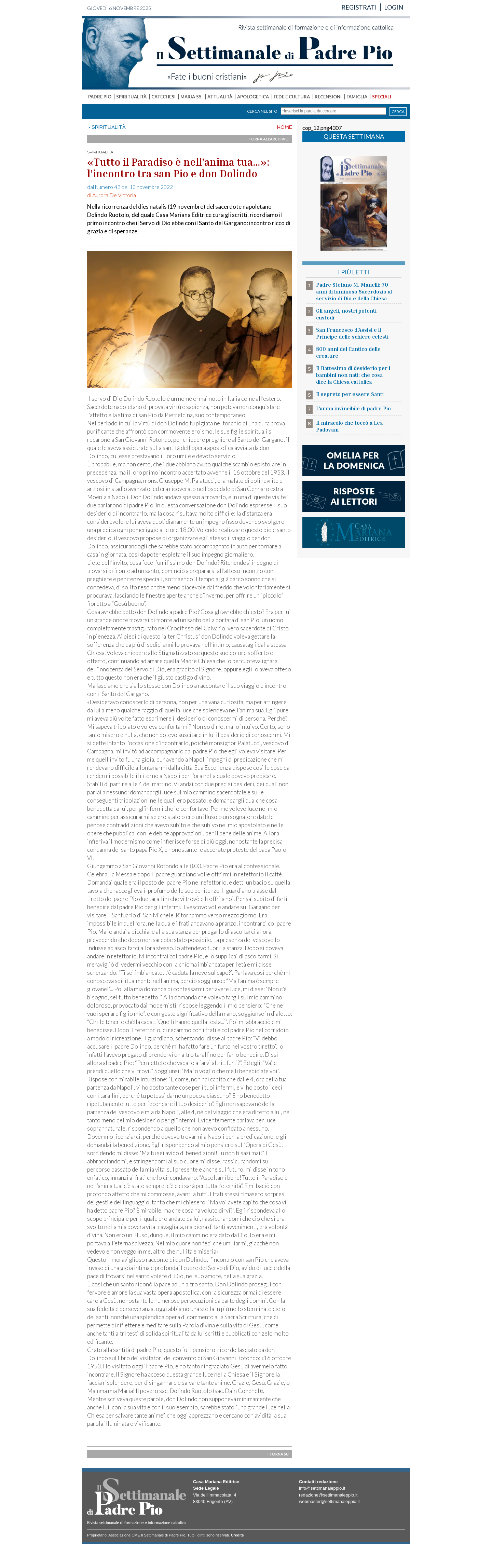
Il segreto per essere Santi (350, 394)
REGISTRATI (359, 7)
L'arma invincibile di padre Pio (353, 408)
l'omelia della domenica (353, 460)
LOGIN (393, 7)
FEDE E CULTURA (292, 96)
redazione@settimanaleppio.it (328, 1495)
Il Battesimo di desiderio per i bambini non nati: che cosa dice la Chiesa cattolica (353, 375)
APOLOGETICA (253, 96)
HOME (284, 127)
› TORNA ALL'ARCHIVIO (267, 139)
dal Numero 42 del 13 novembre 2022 (130, 187)
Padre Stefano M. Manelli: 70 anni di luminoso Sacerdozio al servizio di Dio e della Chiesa (354, 291)
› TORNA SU (278, 1454)
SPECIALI (381, 96)
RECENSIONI (328, 96)
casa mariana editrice (353, 532)
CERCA (398, 111)
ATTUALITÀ (219, 96)
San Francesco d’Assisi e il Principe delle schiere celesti (352, 333)
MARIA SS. (191, 96)
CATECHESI (163, 96)
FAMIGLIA (356, 96)
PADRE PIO (99, 96)
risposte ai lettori (353, 496)
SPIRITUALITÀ (131, 96)
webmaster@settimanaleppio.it (329, 1501)
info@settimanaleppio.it (322, 1488)
